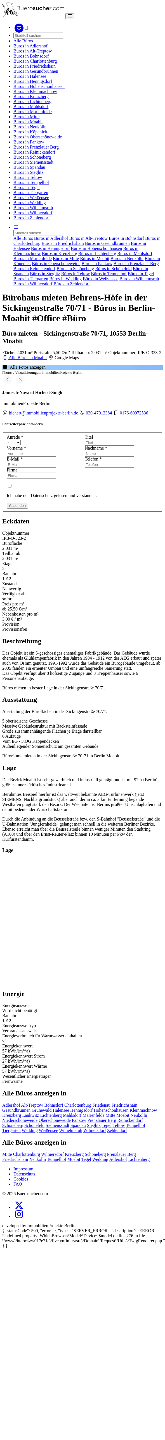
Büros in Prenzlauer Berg (36, 147)
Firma (12, 470)
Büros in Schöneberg (32, 157)
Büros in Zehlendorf (31, 217)
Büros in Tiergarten (30, 192)
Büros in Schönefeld (113, 268)
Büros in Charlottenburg (35, 61)
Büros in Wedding (29, 202)
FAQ (17, 1184)
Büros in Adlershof (30, 46)
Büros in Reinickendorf (34, 152)
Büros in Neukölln (29, 126)
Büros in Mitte (26, 116)
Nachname (96, 448)
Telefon (93, 459)
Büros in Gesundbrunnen (35, 71)
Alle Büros (23, 40)
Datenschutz (24, 1174)
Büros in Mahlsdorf (30, 106)
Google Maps (63, 357)
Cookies (20, 1179)
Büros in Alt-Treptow (32, 51)
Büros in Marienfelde (32, 111)
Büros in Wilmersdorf (33, 212)
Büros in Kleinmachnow (35, 91)
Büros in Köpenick (30, 131)
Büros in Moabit (28, 121)
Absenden (17, 505)
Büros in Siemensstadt (33, 162)
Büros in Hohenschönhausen (39, 86)
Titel (89, 437)
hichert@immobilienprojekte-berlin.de (43, 413)
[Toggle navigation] (69, 16)
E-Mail (15, 459)
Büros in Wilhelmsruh (33, 207)
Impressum (23, 1168)
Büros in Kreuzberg (31, 96)
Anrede (15, 437)
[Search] (38, 35)
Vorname (16, 448)
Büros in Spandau (29, 167)
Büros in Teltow (27, 177)
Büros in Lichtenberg (32, 101)
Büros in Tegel (26, 187)
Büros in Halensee (29, 76)
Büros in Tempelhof (31, 182)
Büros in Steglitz (28, 172)
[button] (16, 227)
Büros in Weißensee (31, 197)
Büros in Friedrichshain (34, 66)
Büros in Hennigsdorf (32, 81)
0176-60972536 (134, 413)
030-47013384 (99, 413)
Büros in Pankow (28, 142)
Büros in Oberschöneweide (37, 137)
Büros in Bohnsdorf (31, 56)
